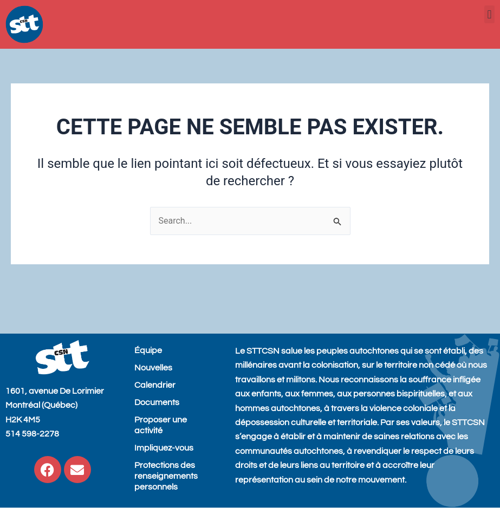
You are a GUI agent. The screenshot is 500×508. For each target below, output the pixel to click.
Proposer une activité (160, 425)
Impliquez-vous (163, 448)
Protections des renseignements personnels (166, 476)
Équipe (148, 350)
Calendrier (155, 385)
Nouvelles (153, 367)
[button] (489, 14)
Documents (156, 402)
